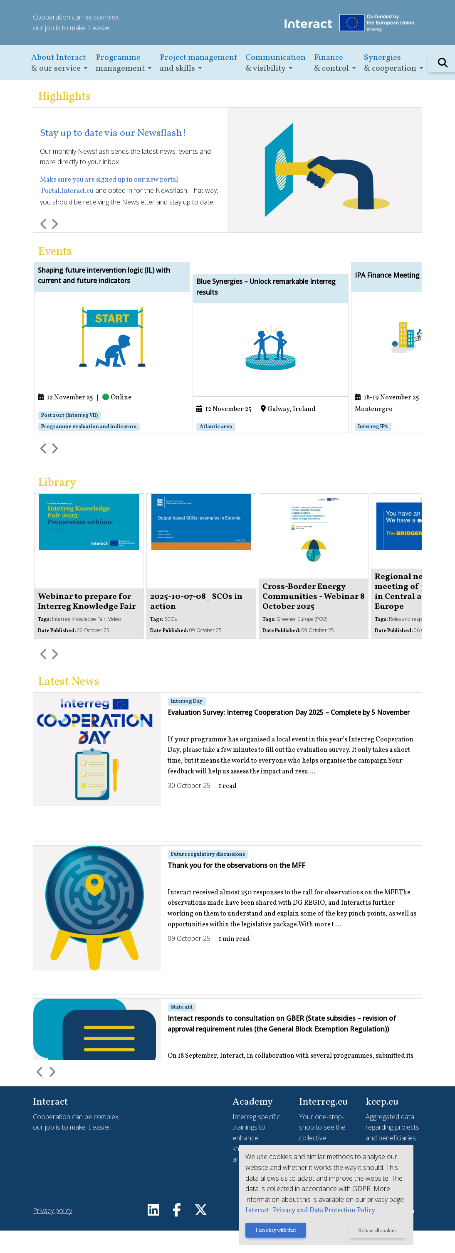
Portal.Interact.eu (67, 191)
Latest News (68, 705)
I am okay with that (275, 1231)
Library (57, 506)
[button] (59, 63)
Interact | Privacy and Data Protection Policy (310, 1210)
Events (55, 252)
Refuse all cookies (377, 1231)
